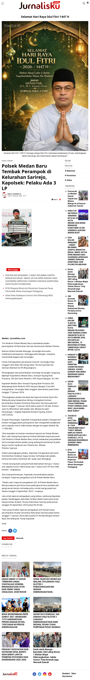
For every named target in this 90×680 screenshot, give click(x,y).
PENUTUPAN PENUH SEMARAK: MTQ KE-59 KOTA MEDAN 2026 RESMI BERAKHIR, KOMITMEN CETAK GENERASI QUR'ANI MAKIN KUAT (76, 221)
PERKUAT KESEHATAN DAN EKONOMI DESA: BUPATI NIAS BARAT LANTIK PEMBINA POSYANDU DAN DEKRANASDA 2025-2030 (15, 654)
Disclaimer (67, 676)
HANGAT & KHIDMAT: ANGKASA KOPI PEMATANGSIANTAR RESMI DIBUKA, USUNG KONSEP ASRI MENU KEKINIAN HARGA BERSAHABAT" (77, 365)
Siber (73, 673)
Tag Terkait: (8, 538)
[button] (87, 1)
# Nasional (70, 170)
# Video (68, 180)
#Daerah (19, 538)
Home (4, 161)
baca (55, 199)
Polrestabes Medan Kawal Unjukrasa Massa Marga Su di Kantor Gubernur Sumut (77, 198)
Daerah (10, 161)
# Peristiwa (70, 175)
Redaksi (66, 673)
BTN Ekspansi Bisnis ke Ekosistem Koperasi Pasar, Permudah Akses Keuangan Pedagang (75, 458)
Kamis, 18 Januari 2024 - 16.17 (17, 196)
